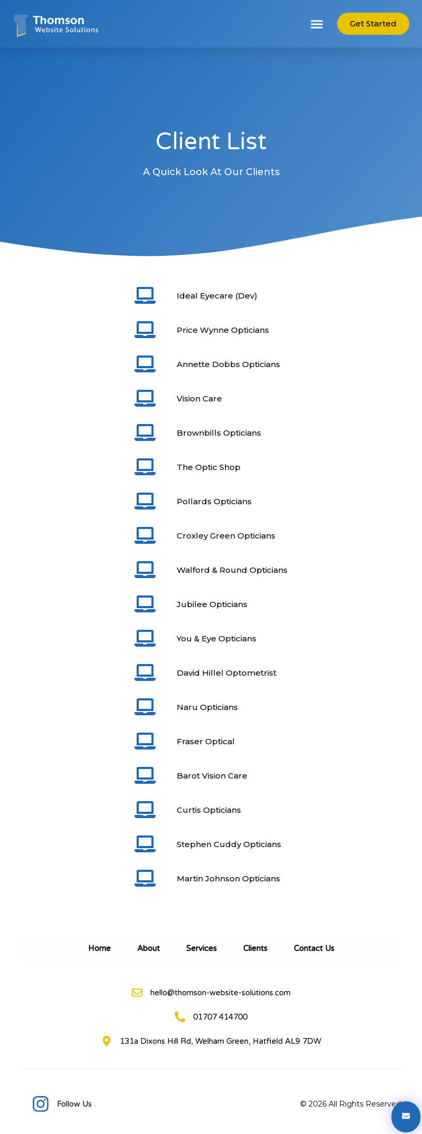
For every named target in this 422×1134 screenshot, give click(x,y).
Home (99, 948)
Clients (255, 948)
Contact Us (314, 948)
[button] (317, 24)
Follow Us (74, 1104)
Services (201, 948)
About (148, 948)
